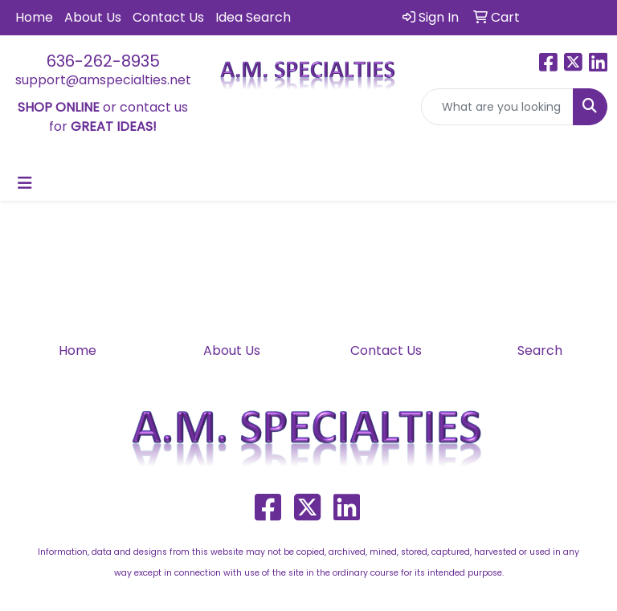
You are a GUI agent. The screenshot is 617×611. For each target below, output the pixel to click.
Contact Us (168, 17)
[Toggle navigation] (25, 183)
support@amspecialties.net (103, 80)
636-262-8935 (103, 61)
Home (34, 17)
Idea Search (253, 17)
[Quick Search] (497, 106)
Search (539, 350)
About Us (92, 17)
